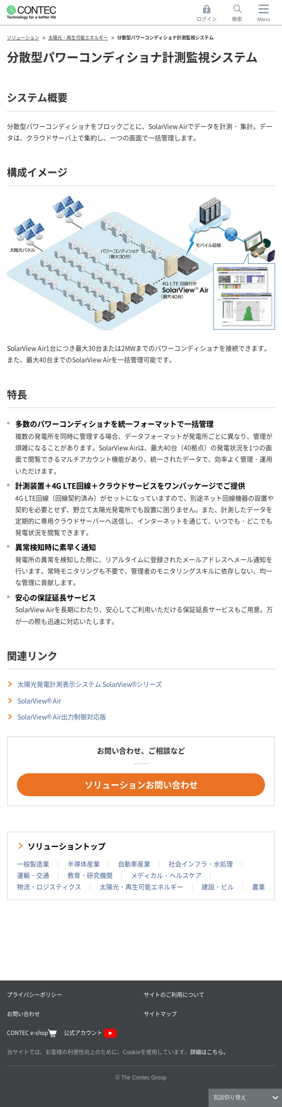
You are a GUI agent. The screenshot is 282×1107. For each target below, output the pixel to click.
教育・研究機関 (90, 875)
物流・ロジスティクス (49, 886)
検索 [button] (242, 13)
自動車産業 (134, 863)
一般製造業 (33, 863)
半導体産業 (84, 863)
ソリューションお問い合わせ (141, 784)
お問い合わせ (23, 1014)
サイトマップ (160, 1014)
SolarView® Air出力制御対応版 (61, 716)
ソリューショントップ (67, 846)
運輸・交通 (33, 875)
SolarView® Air (39, 700)
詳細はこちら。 (209, 1052)
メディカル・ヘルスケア (166, 875)
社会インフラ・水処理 (201, 863)
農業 (258, 886)
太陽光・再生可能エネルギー (141, 886)
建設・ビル (218, 886)
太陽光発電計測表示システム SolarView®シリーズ (89, 683)
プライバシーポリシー (34, 994)
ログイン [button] (209, 13)
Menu (263, 19)
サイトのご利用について (174, 994)
